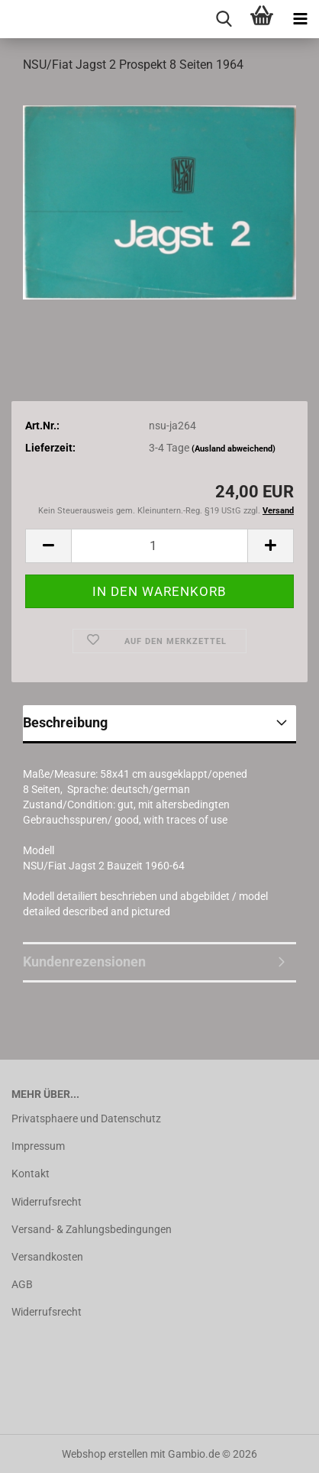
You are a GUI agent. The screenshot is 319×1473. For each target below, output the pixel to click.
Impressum (38, 1146)
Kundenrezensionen (84, 961)
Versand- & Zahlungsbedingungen (91, 1229)
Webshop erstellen (105, 1454)
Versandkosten (47, 1257)
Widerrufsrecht (46, 1202)
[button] (48, 546)
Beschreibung (65, 722)
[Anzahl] (159, 546)
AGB (22, 1284)
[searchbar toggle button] (224, 19)
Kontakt (30, 1173)
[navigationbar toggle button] (300, 19)
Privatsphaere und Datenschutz (86, 1118)
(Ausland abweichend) (234, 449)
